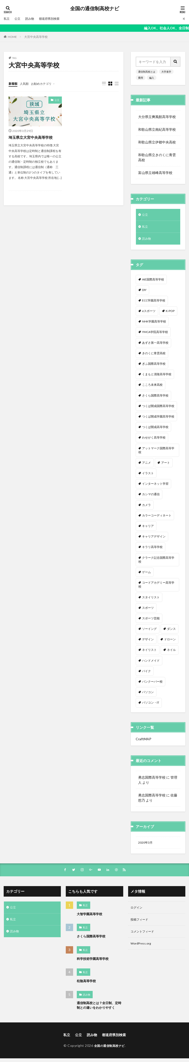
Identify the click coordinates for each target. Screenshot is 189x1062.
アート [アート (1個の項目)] (165, 465)
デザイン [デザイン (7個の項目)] (148, 641)
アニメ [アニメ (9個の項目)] (146, 465)
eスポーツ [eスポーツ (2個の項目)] (149, 313)
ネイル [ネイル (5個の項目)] (171, 652)
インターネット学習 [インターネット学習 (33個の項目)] (155, 486)
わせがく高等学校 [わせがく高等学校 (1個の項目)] (154, 439)
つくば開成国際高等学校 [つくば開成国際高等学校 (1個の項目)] (158, 408)
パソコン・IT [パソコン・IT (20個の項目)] (150, 705)
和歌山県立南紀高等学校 (157, 129)
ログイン (137, 911)
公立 (18, 19)
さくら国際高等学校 (92, 939)
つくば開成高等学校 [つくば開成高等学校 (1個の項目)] (155, 429)
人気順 (26, 83)
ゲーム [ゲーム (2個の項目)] (146, 574)
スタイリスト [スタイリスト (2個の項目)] (151, 599)
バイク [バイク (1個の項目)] (146, 673)
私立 (7, 19)
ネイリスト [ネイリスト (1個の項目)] (149, 652)
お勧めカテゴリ (46, 83)
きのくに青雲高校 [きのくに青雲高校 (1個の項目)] (154, 355)
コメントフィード (144, 937)
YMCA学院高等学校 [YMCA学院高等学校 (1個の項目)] (155, 334)
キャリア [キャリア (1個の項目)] (148, 528)
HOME (12, 37)
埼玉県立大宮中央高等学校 (32, 137)
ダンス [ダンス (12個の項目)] (171, 631)
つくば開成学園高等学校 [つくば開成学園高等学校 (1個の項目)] (158, 418)
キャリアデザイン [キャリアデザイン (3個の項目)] (154, 538)
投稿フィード (141, 924)
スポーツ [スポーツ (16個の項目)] (148, 610)
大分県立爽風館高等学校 (157, 117)
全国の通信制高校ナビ (94, 8)
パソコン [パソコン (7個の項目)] (148, 694)
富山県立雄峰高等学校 (155, 173)
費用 (140, 77)
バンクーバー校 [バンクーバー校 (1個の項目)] (152, 684)
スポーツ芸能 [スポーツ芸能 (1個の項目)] (151, 620)
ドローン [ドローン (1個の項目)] (170, 641)
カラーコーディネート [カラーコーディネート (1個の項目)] (156, 517)
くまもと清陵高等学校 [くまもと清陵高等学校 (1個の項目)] (156, 376)
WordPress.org (142, 949)
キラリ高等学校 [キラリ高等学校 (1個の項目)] (152, 549)
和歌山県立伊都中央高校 (157, 142)
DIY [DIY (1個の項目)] (144, 292)
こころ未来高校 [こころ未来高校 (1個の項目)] (152, 387)
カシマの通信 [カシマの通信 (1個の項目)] (151, 496)
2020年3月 (146, 845)
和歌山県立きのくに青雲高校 (157, 157)
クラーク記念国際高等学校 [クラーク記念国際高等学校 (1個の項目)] (156, 562)
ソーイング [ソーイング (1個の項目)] (149, 631)
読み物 (32, 19)
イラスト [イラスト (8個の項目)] (148, 475)
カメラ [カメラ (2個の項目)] (146, 507)
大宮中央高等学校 (36, 37)
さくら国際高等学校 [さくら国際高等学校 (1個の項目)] (155, 397)
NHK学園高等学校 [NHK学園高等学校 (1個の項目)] (154, 323)
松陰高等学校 (87, 984)
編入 (151, 77)
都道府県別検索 (54, 19)
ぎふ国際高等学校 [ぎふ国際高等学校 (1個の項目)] (154, 366)
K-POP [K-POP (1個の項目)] (170, 313)
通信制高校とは (146, 71)
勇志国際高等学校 (152, 779)
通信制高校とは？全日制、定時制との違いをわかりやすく (99, 1008)
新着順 (14, 83)
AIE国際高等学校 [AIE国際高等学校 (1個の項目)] (153, 281)
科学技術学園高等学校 (94, 962)
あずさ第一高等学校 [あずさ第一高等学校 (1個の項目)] (155, 345)
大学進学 (166, 71)
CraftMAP (143, 741)
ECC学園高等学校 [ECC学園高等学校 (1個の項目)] (153, 302)
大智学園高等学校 (90, 917)
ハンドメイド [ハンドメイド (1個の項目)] (151, 663)
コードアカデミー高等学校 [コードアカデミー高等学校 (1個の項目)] (156, 586)
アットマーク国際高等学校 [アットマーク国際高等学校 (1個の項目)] (156, 452)
